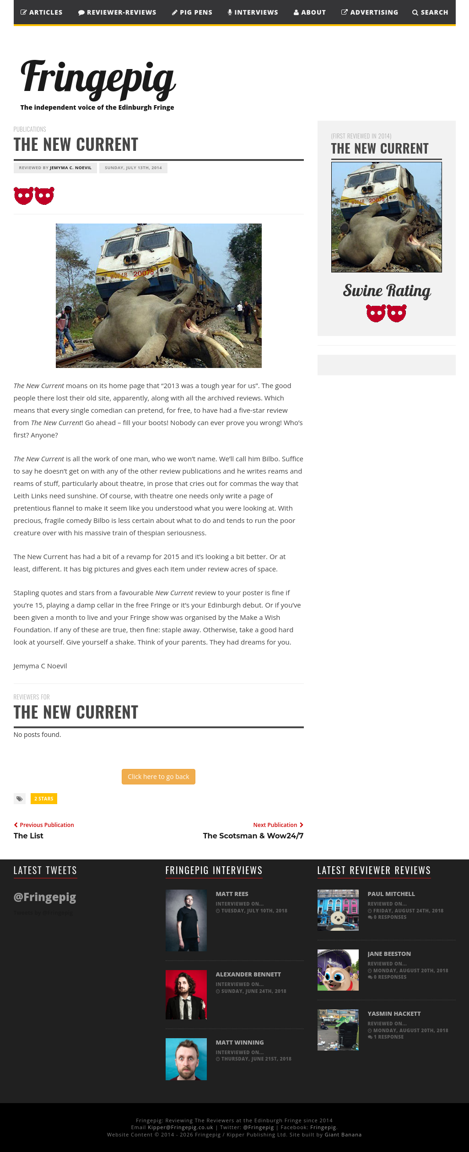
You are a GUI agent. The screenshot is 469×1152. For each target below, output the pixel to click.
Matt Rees (232, 894)
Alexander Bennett (248, 974)
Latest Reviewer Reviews (374, 870)
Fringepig (323, 1127)
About (310, 12)
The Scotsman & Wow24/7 (253, 836)
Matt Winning (240, 1042)
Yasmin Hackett (394, 1013)
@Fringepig (258, 1127)
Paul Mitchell (391, 894)
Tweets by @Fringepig (43, 913)
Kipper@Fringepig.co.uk (180, 1127)
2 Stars (43, 798)
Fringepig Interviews (214, 870)
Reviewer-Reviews (117, 12)
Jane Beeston (389, 953)
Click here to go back (158, 776)
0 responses (387, 917)
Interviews (253, 12)
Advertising (370, 12)
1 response (386, 1037)
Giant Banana (343, 1134)
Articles (42, 12)
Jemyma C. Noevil (71, 168)
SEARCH (430, 12)
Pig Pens (192, 12)
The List (29, 836)
